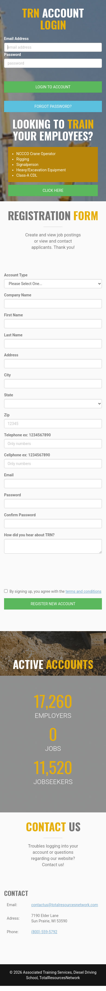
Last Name (13, 335)
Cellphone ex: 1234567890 (27, 455)
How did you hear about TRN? (29, 535)
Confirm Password (20, 515)
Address (11, 355)
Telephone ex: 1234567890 (27, 435)
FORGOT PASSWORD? (53, 106)
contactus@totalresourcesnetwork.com (64, 905)
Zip (7, 415)
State (8, 395)
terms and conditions (83, 591)
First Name (13, 315)
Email (9, 475)
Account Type (15, 275)
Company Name (17, 295)
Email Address (16, 38)
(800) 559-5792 (44, 932)
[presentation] (45, 568)
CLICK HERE (53, 190)
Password (12, 54)
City (7, 375)
